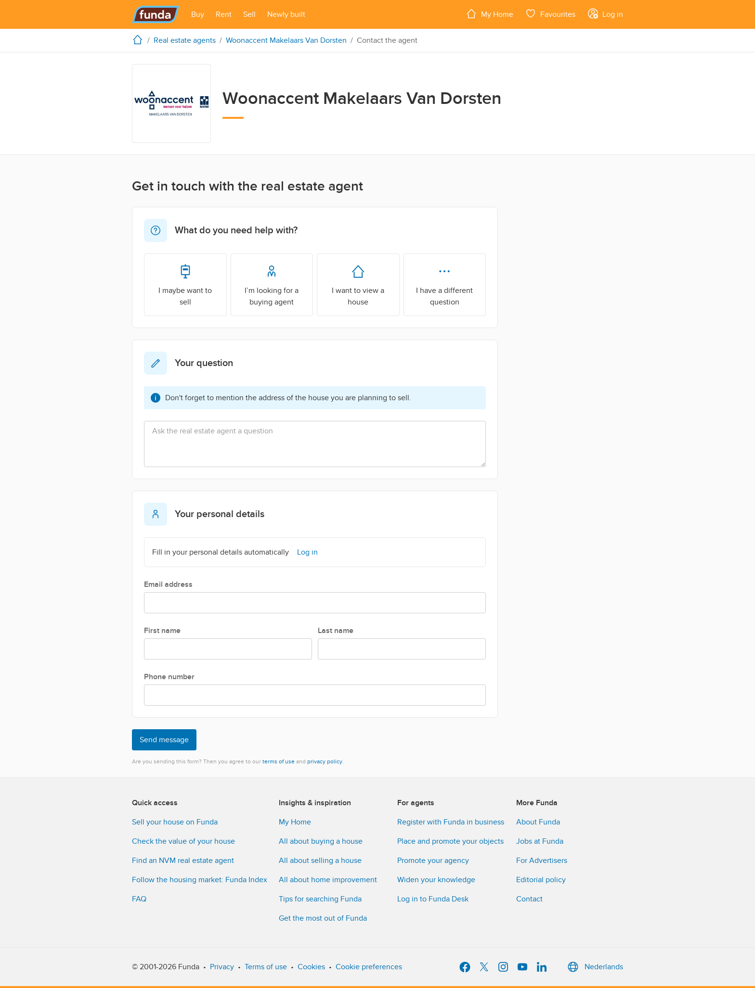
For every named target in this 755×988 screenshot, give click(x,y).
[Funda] (156, 14)
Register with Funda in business (450, 822)
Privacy (222, 967)
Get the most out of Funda (323, 918)
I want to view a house (358, 284)
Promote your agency (433, 860)
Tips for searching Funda (320, 899)
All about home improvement (328, 880)
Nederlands (594, 967)
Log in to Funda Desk (433, 899)
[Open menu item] (197, 14)
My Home (295, 822)
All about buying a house (321, 841)
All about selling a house (320, 860)
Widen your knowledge (436, 880)
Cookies (311, 967)
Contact (529, 899)
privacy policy (324, 761)
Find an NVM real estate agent (183, 860)
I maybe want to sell (185, 284)
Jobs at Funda (539, 841)
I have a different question (444, 284)
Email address (168, 584)
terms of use (278, 761)
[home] (139, 39)
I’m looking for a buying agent (272, 284)
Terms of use (266, 967)
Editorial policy (541, 880)
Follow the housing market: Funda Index (199, 880)
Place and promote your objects (450, 841)
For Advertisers (541, 860)
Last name (335, 630)
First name (162, 630)
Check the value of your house (183, 841)
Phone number (169, 677)
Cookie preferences (369, 967)
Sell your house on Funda (175, 822)
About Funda (538, 822)
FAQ (139, 899)
